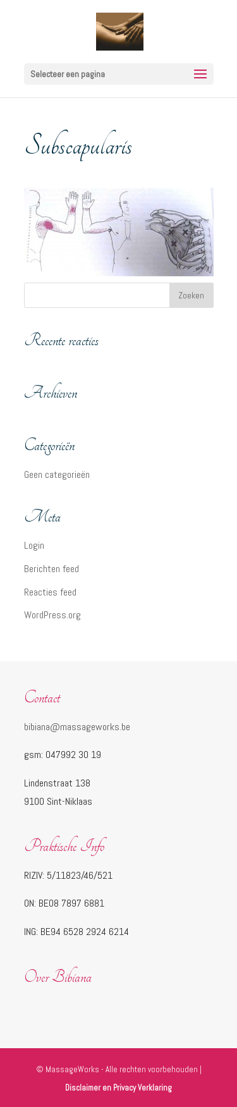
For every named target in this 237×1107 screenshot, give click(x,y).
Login (34, 545)
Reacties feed (50, 592)
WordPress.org (52, 614)
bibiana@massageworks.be (77, 726)
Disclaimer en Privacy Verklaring (118, 1087)
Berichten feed (51, 568)
